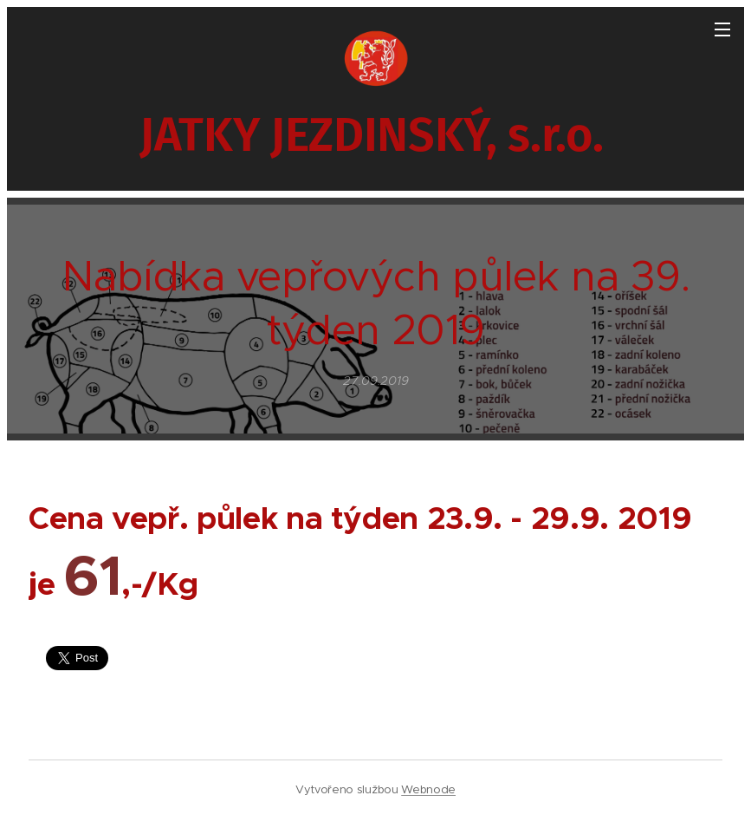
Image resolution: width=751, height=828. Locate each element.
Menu (722, 29)
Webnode (428, 789)
